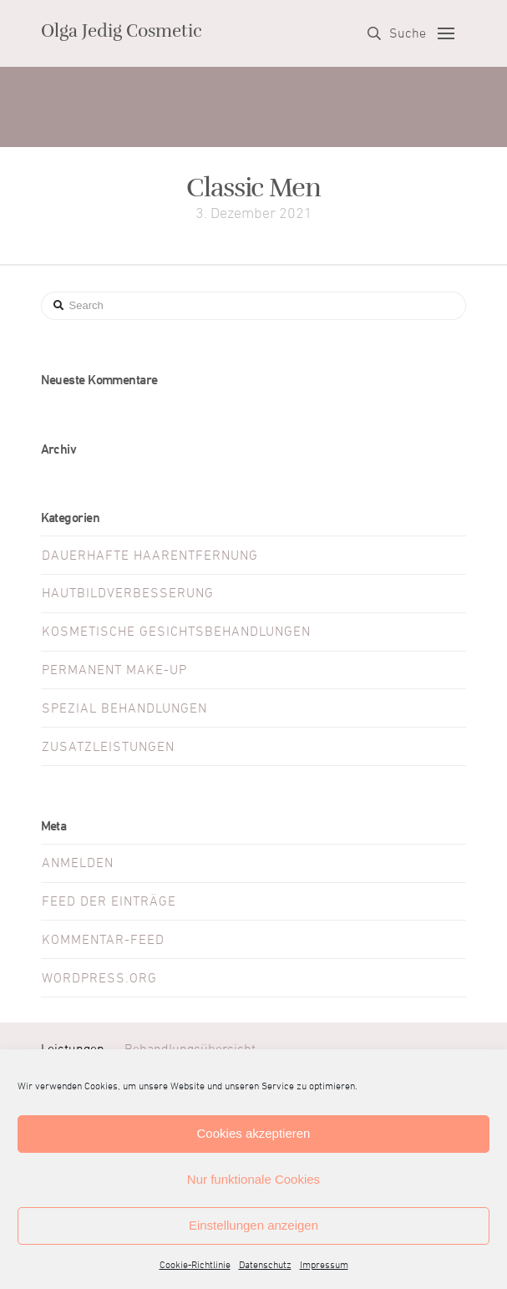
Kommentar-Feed (103, 939)
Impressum (324, 1266)
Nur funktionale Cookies (253, 1179)
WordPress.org (99, 978)
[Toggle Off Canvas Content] (446, 33)
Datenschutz (265, 1266)
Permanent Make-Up (114, 670)
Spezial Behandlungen (124, 708)
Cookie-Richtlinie (195, 1266)
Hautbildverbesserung (128, 593)
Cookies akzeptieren (254, 1133)
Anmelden (78, 863)
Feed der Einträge (109, 901)
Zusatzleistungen (108, 747)
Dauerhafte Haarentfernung (150, 555)
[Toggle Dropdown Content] (397, 33)
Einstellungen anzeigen (253, 1225)
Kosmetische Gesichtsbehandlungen (176, 631)
